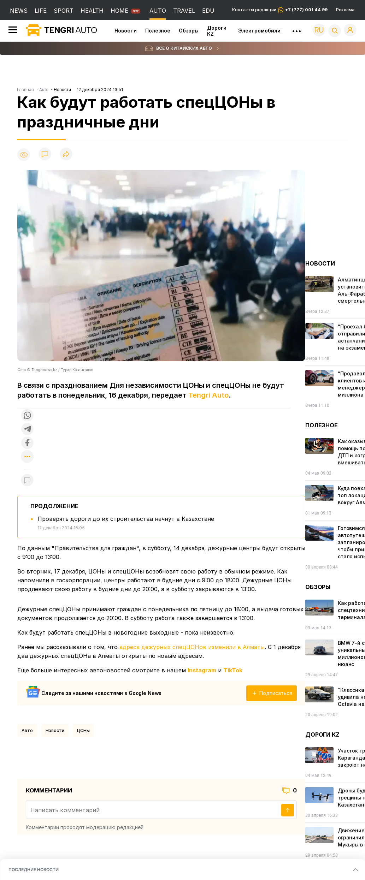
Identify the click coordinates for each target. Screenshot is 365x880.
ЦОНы (83, 730)
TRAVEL (184, 10)
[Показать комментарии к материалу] (27, 480)
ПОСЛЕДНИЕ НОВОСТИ (33, 869)
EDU (208, 10)
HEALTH (92, 10)
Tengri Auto (208, 395)
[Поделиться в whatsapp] (27, 416)
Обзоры (189, 31)
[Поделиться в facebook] (27, 443)
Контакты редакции (280, 10)
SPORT (63, 10)
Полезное (157, 31)
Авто (27, 730)
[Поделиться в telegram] (27, 429)
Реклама (345, 9)
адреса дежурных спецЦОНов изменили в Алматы (192, 646)
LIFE (41, 10)
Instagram (202, 670)
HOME (119, 10)
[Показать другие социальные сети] (27, 457)
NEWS (19, 10)
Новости (125, 31)
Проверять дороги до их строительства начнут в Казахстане (125, 518)
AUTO (157, 10)
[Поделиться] (66, 154)
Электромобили (259, 31)
